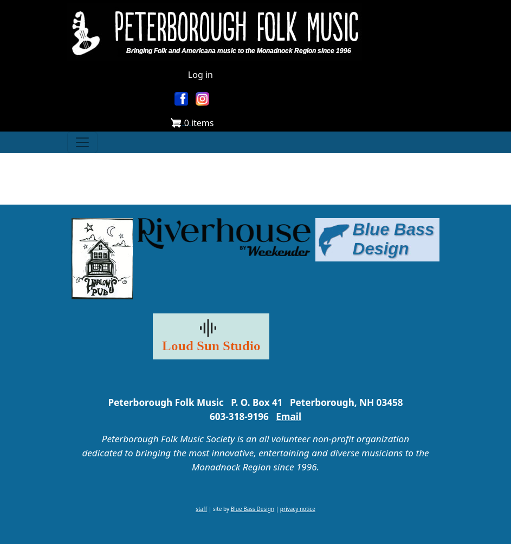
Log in (200, 75)
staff (201, 509)
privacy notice (297, 509)
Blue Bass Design (252, 509)
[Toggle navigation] (82, 142)
